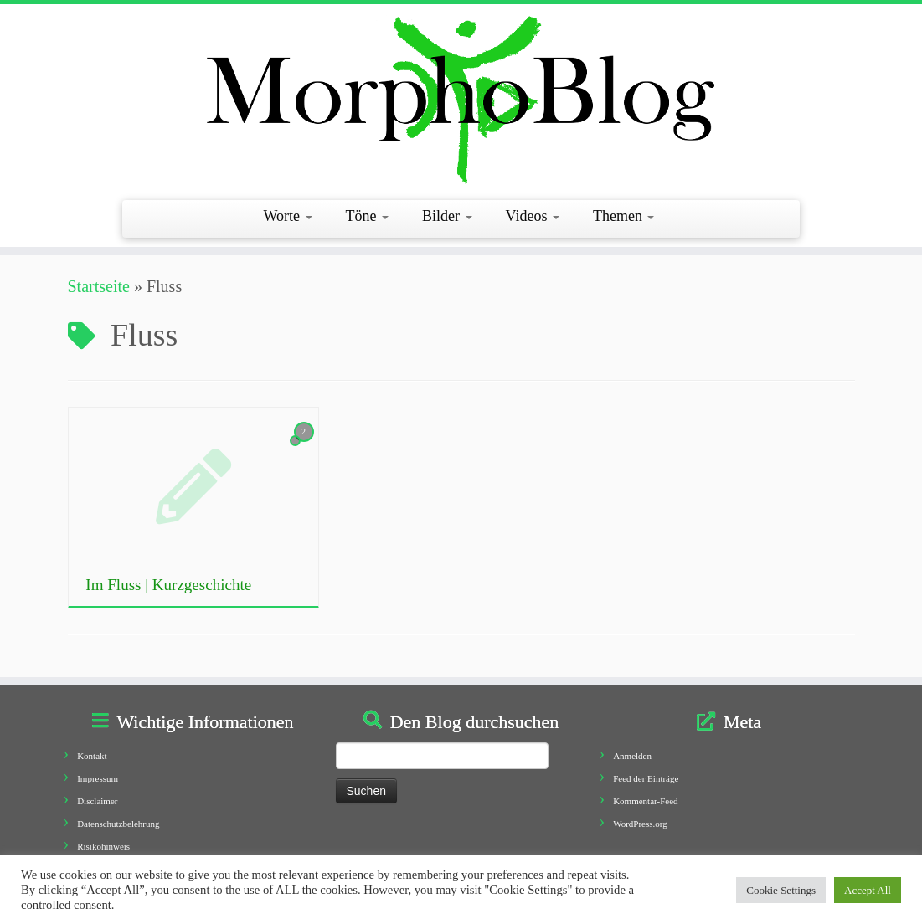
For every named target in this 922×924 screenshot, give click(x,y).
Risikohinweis (103, 846)
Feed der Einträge (645, 778)
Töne (367, 216)
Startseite (99, 286)
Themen (623, 216)
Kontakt (91, 756)
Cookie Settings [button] (781, 890)
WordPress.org (640, 824)
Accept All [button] (867, 890)
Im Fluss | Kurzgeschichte (168, 584)
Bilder (447, 216)
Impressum (97, 778)
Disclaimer (97, 801)
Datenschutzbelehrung (118, 824)
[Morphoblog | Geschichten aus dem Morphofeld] (461, 100)
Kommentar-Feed (645, 801)
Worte (288, 216)
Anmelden (632, 756)
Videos (532, 216)
